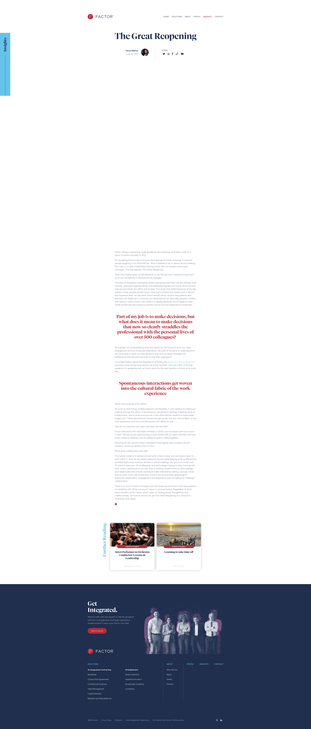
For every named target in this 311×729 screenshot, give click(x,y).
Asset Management (96, 689)
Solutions (93, 664)
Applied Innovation (133, 679)
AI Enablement (131, 670)
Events (169, 679)
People (190, 664)
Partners (170, 684)
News (169, 674)
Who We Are (172, 670)
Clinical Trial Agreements (98, 679)
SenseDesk (92, 674)
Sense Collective (132, 674)
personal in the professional (181, 362)
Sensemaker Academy (134, 684)
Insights (204, 664)
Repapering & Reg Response (100, 698)
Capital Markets (94, 693)
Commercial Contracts (97, 684)
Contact (218, 664)
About (170, 664)
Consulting (129, 689)
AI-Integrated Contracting (99, 670)
